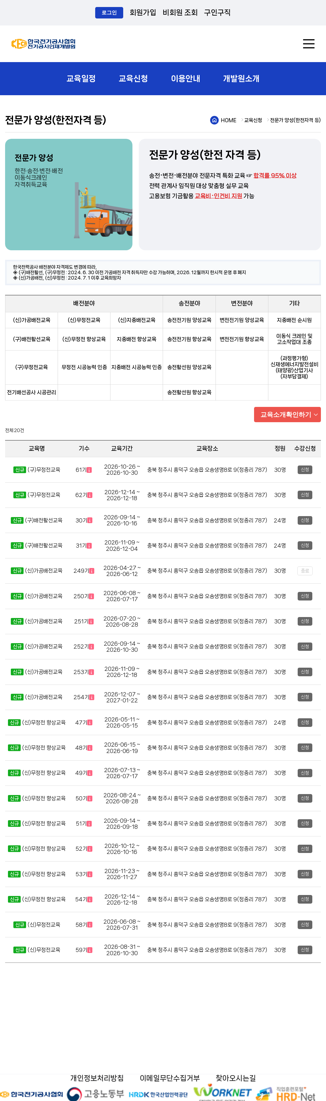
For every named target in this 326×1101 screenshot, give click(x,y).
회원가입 (143, 13)
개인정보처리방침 (97, 1078)
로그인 (109, 12)
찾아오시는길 (236, 1078)
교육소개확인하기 (285, 414)
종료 (305, 570)
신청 (305, 469)
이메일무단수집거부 (170, 1078)
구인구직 (217, 13)
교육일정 (81, 79)
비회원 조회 (180, 13)
